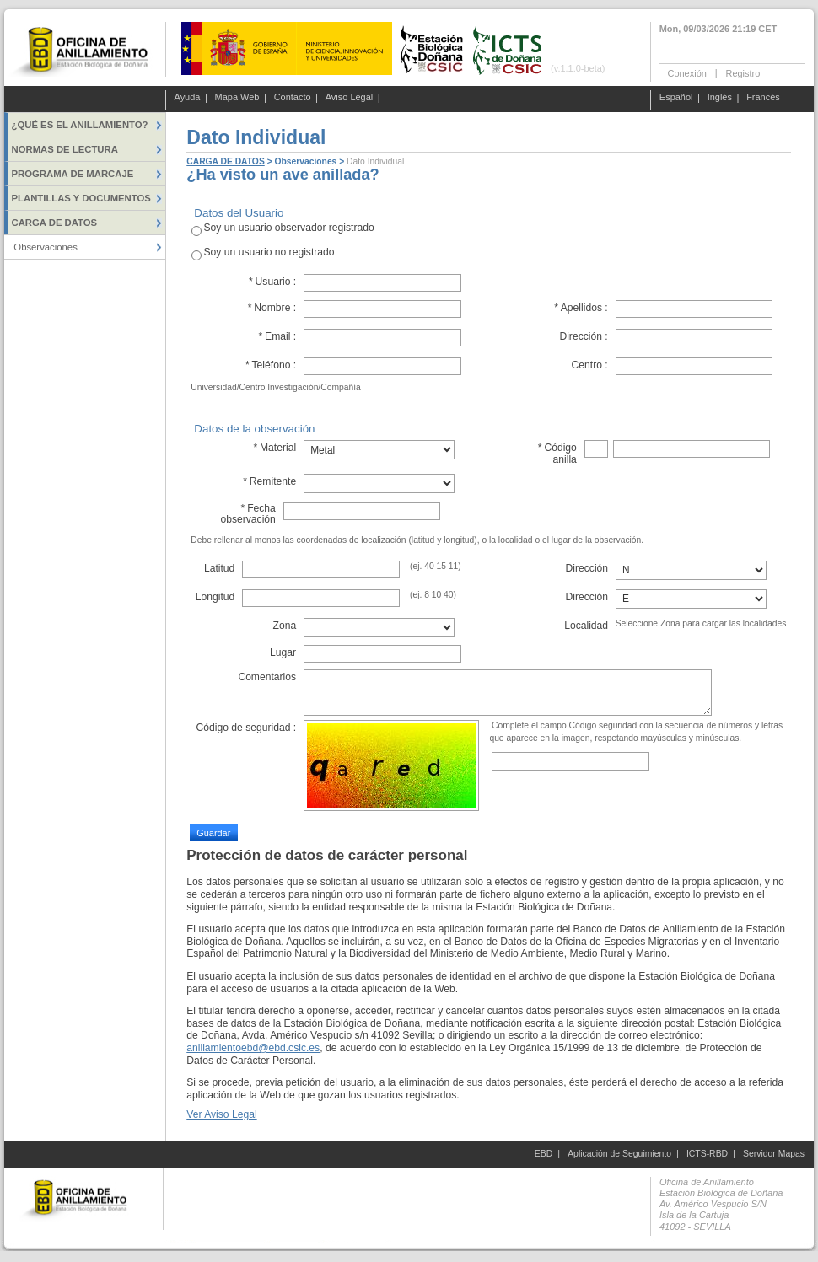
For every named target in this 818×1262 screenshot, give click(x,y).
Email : (277, 336)
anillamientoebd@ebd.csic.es (253, 1048)
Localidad (586, 625)
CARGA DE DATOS (225, 161)
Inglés (720, 98)
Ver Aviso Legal (221, 1114)
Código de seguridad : (246, 727)
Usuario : (273, 281)
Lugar (283, 652)
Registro (742, 72)
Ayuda (188, 98)
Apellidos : (581, 308)
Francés (763, 98)
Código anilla (557, 453)
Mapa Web (237, 98)
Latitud (219, 568)
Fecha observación (247, 513)
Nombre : (271, 308)
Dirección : (583, 336)
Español (676, 98)
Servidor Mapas (774, 1153)
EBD (543, 1153)
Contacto (292, 98)
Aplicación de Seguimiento (619, 1153)
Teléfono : (270, 365)
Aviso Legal (350, 98)
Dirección (587, 568)
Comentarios (267, 677)
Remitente (269, 481)
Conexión (687, 72)
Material (274, 448)
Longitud (215, 597)
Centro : (590, 365)
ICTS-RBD (707, 1153)
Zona (284, 625)
